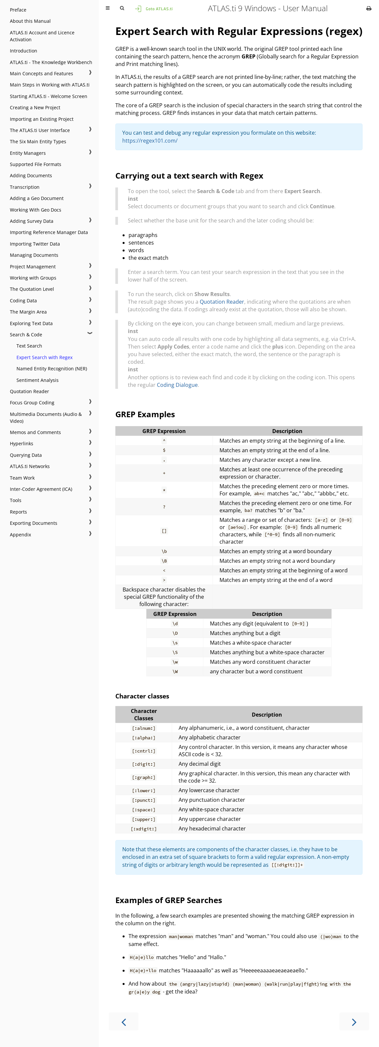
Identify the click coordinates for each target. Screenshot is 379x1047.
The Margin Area (28, 312)
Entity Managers (28, 153)
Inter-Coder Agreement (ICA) (41, 489)
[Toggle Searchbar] (122, 8)
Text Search (29, 346)
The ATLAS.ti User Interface (40, 130)
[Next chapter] (354, 1021)
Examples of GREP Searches (168, 900)
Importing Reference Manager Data (49, 232)
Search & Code (26, 334)
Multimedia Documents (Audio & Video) (46, 417)
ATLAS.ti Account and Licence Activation (42, 36)
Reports (18, 512)
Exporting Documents (33, 523)
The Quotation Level (32, 289)
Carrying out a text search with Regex (189, 175)
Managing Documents (34, 255)
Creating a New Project (35, 107)
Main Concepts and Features (41, 73)
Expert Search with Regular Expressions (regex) (239, 31)
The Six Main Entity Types (38, 141)
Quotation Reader (29, 391)
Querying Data (26, 455)
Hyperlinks (21, 443)
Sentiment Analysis (37, 380)
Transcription (25, 187)
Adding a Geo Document (37, 198)
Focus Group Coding (32, 402)
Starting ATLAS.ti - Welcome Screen (48, 96)
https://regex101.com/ (150, 140)
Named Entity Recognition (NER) (51, 368)
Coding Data (23, 300)
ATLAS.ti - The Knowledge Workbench (51, 62)
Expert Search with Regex (44, 357)
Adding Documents (31, 175)
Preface (18, 10)
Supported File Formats (35, 164)
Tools (15, 500)
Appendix (20, 534)
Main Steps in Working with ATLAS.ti (50, 85)
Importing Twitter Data (35, 244)
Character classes (142, 696)
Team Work (22, 478)
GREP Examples (145, 414)
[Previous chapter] (123, 1021)
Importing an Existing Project (41, 119)
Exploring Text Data (31, 323)
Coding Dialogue (177, 384)
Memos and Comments (35, 432)
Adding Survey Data (31, 221)
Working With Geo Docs (35, 210)
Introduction (23, 51)
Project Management (33, 266)
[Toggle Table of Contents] (108, 8)
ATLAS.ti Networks (30, 466)
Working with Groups (33, 278)
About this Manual (30, 21)
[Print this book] (369, 8)
